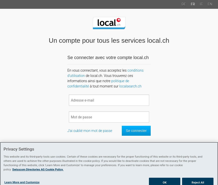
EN (210, 4)
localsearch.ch (130, 86)
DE (184, 4)
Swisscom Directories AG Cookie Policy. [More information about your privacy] (38, 171)
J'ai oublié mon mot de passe (89, 131)
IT (201, 4)
